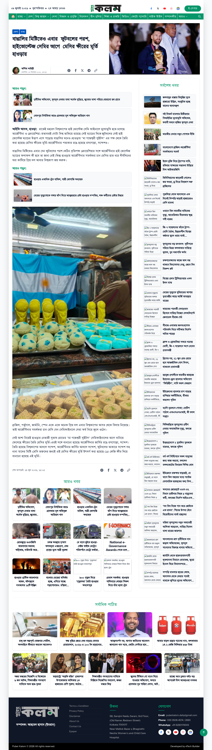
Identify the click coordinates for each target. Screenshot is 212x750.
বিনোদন (83, 16)
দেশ (30, 16)
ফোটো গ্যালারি (139, 16)
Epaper (73, 731)
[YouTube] (164, 8)
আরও (183, 16)
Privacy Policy (76, 711)
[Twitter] (168, 732)
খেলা (54, 16)
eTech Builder (193, 746)
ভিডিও (125, 16)
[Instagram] (171, 8)
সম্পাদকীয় (170, 16)
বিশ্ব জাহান (42, 16)
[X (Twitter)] (158, 8)
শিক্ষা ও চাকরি (111, 16)
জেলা (16, 31)
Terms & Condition (79, 706)
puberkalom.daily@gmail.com (181, 715)
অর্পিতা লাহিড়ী (27, 68)
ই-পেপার (192, 8)
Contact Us (75, 726)
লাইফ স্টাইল (155, 16)
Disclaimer (74, 716)
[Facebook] (151, 8)
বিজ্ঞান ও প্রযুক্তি (68, 16)
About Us (74, 721)
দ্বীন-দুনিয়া (96, 16)
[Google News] (178, 8)
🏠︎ (13, 16)
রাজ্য (22, 16)
